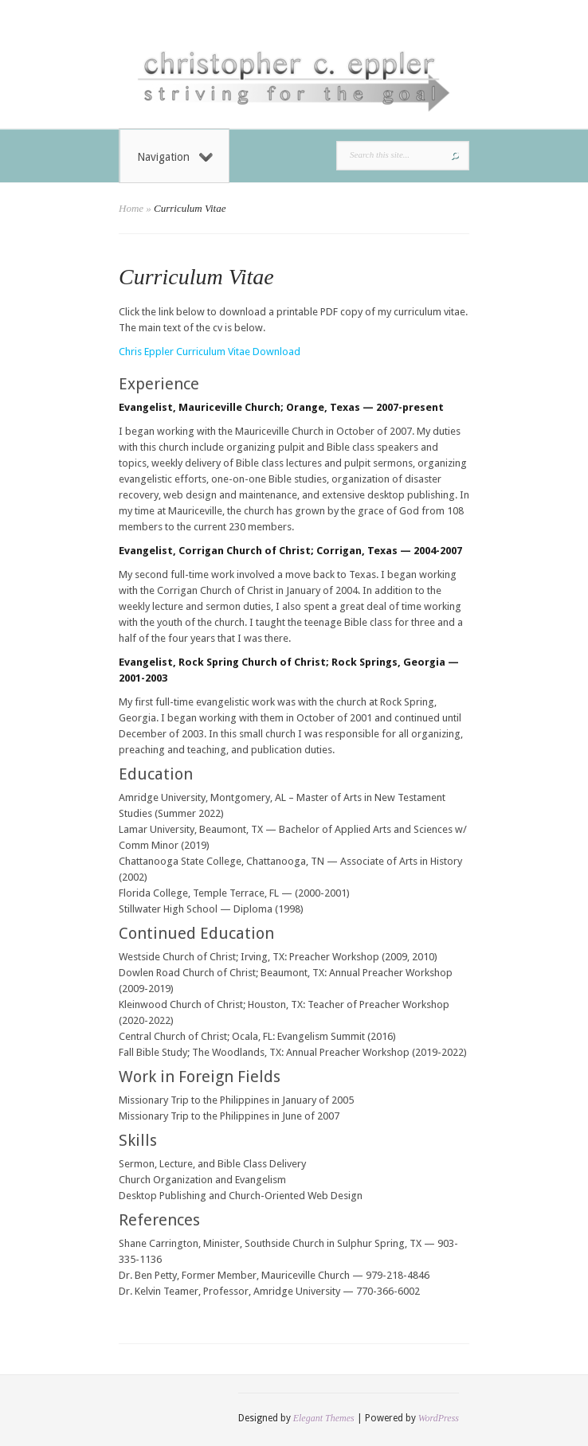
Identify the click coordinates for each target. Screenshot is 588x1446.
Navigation (175, 156)
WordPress (438, 1418)
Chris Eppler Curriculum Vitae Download (209, 352)
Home (131, 208)
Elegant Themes (324, 1418)
